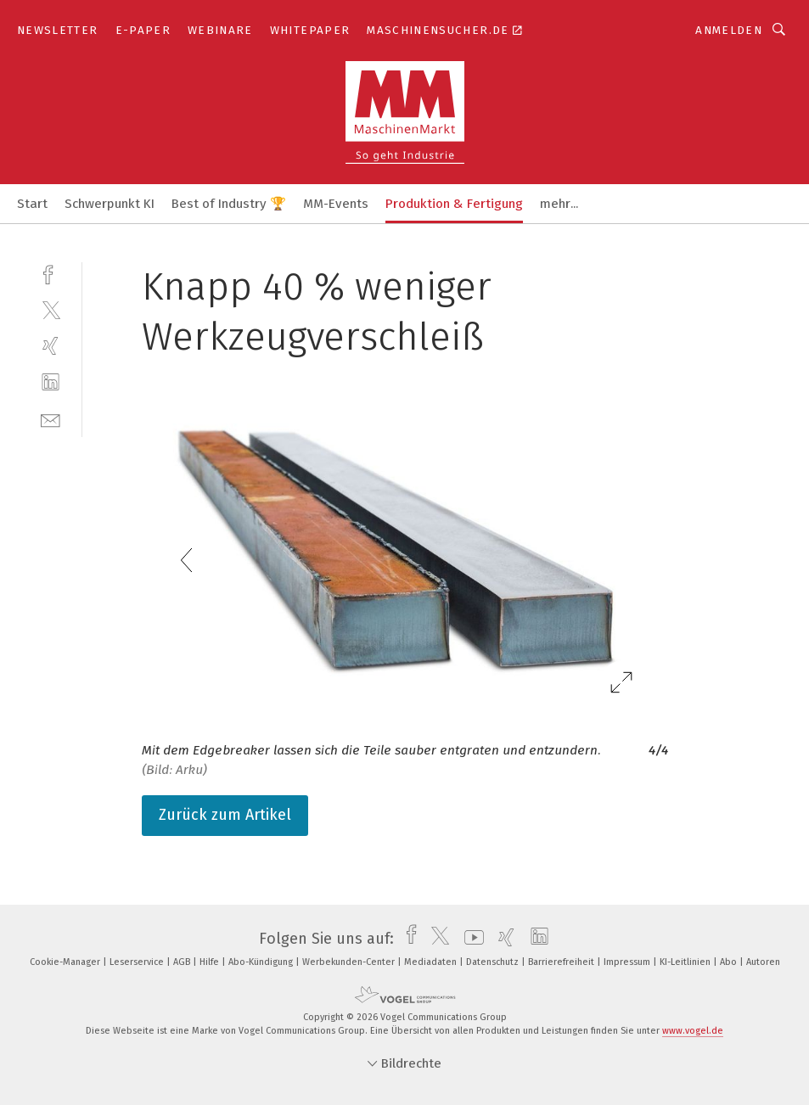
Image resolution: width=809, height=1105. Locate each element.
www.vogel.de (692, 1030)
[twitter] (50, 309)
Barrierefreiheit (562, 962)
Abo (729, 962)
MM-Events (335, 203)
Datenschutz (493, 962)
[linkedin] (50, 382)
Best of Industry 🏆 (228, 203)
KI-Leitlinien (686, 962)
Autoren (763, 962)
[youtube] (470, 938)
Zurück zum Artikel (225, 814)
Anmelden (728, 30)
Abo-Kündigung (261, 962)
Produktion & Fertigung (454, 203)
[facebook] (50, 272)
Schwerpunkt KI (109, 203)
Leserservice (138, 962)
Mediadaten (431, 962)
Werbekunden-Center (349, 962)
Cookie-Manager (66, 962)
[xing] (50, 345)
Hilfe (210, 962)
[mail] (50, 418)
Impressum (628, 962)
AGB (183, 962)
